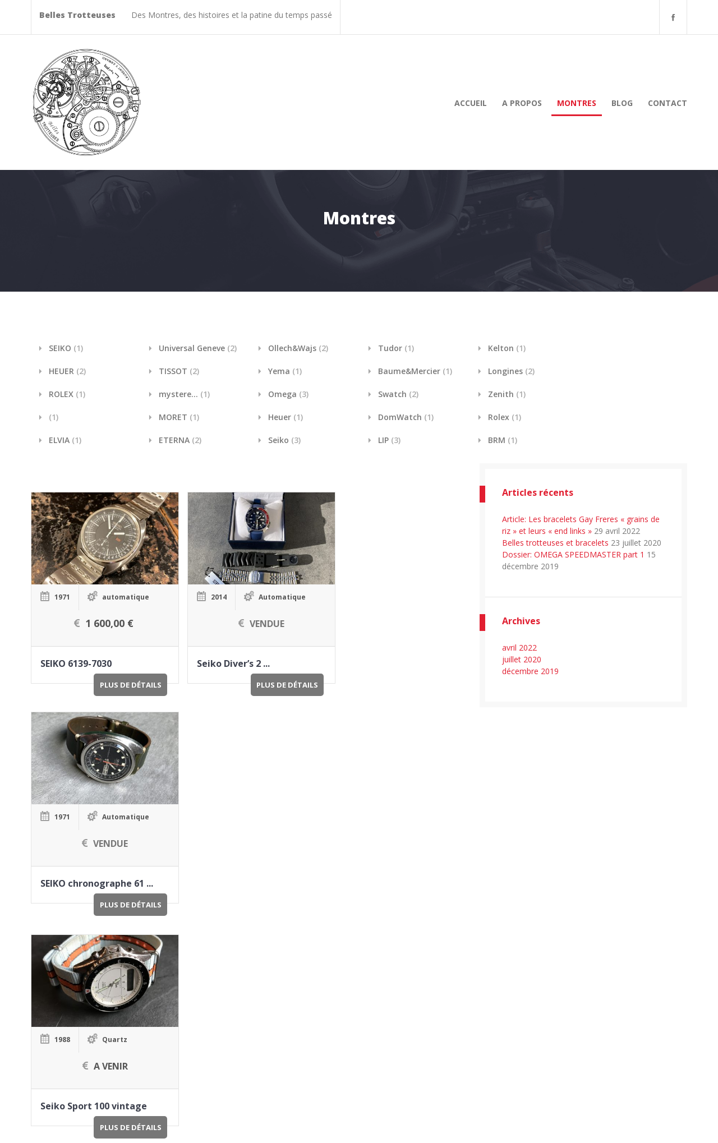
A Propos (522, 103)
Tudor (396, 348)
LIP (389, 440)
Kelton (507, 348)
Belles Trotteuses (113, 1121)
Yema (285, 371)
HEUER (67, 371)
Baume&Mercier (415, 371)
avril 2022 (519, 647)
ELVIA (65, 440)
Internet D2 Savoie (653, 1121)
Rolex (504, 417)
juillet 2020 (521, 659)
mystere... (184, 394)
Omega (288, 394)
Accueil (470, 103)
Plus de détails (118, 676)
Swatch (398, 394)
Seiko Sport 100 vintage (93, 869)
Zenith (507, 394)
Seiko (284, 440)
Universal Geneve (198, 348)
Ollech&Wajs (298, 348)
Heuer (285, 417)
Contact (667, 103)
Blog (622, 103)
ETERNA (180, 440)
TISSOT (179, 371)
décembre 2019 (530, 671)
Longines (511, 371)
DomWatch (406, 417)
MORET (179, 417)
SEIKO (66, 348)
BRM (502, 440)
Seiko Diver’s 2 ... (220, 654)
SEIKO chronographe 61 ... (384, 654)
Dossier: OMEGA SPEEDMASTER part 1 (573, 554)
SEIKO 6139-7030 (75, 654)
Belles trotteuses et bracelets (555, 542)
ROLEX (67, 394)
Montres (576, 103)
